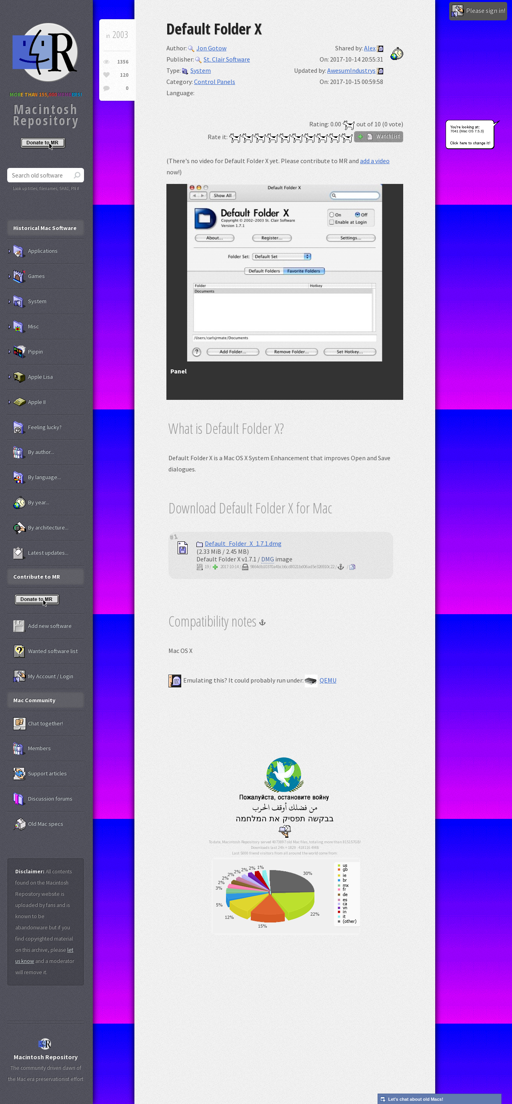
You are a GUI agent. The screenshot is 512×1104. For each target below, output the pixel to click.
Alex (370, 48)
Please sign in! (478, 11)
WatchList (378, 136)
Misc (26, 326)
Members (32, 748)
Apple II (29, 402)
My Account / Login (43, 676)
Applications (35, 251)
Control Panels (214, 82)
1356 (122, 61)
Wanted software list (45, 651)
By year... (31, 502)
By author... (33, 452)
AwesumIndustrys (351, 70)
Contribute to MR (36, 576)
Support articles (40, 773)
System (196, 70)
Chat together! (38, 723)
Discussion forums (42, 799)
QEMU (320, 680)
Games (29, 276)
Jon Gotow (207, 48)
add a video (375, 161)
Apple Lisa (33, 377)
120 (124, 75)
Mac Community (34, 700)
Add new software (42, 626)
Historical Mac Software (44, 228)
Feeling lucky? (37, 427)
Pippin (28, 351)
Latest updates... (40, 553)
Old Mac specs (38, 824)
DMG (267, 559)
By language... (37, 477)
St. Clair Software (222, 59)
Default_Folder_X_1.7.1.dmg (239, 543)
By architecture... (40, 527)
